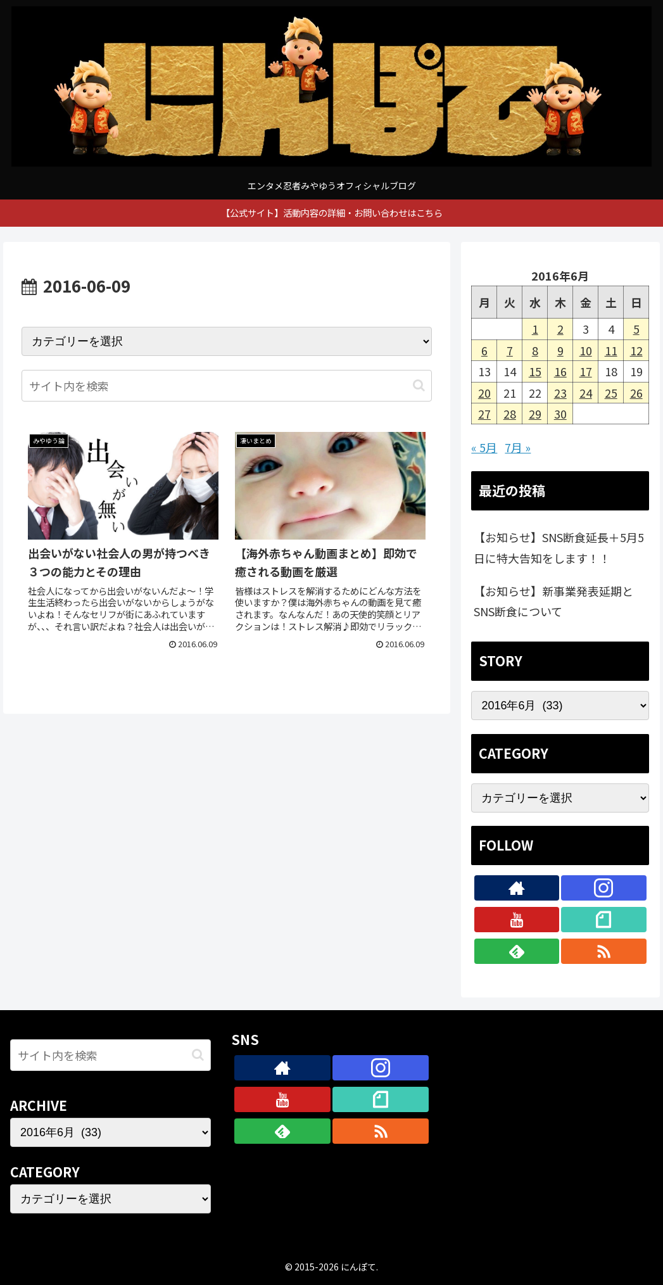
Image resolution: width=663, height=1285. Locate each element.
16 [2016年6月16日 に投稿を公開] (560, 371)
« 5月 (484, 447)
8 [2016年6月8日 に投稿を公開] (535, 350)
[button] (419, 385)
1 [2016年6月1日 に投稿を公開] (535, 328)
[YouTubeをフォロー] (517, 919)
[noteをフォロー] (604, 919)
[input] (227, 386)
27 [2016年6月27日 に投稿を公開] (484, 413)
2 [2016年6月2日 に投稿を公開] (560, 328)
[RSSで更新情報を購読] (604, 951)
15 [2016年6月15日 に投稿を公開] (535, 371)
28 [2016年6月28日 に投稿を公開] (509, 413)
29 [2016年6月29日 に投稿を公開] (535, 413)
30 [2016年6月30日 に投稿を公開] (560, 413)
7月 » (518, 447)
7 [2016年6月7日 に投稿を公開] (510, 350)
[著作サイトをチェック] (517, 888)
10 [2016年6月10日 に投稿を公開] (585, 350)
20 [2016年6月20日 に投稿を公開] (484, 392)
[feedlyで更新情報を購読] (517, 951)
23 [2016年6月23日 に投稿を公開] (560, 392)
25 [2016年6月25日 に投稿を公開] (611, 392)
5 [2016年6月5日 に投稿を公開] (636, 328)
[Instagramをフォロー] (604, 888)
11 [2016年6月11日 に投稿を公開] (611, 350)
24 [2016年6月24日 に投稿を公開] (585, 392)
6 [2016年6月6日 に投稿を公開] (484, 350)
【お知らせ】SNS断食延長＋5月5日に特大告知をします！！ (559, 547)
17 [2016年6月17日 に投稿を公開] (585, 371)
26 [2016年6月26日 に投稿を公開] (636, 392)
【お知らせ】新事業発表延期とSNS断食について (553, 601)
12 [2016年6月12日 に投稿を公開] (636, 350)
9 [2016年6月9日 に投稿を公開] (560, 350)
